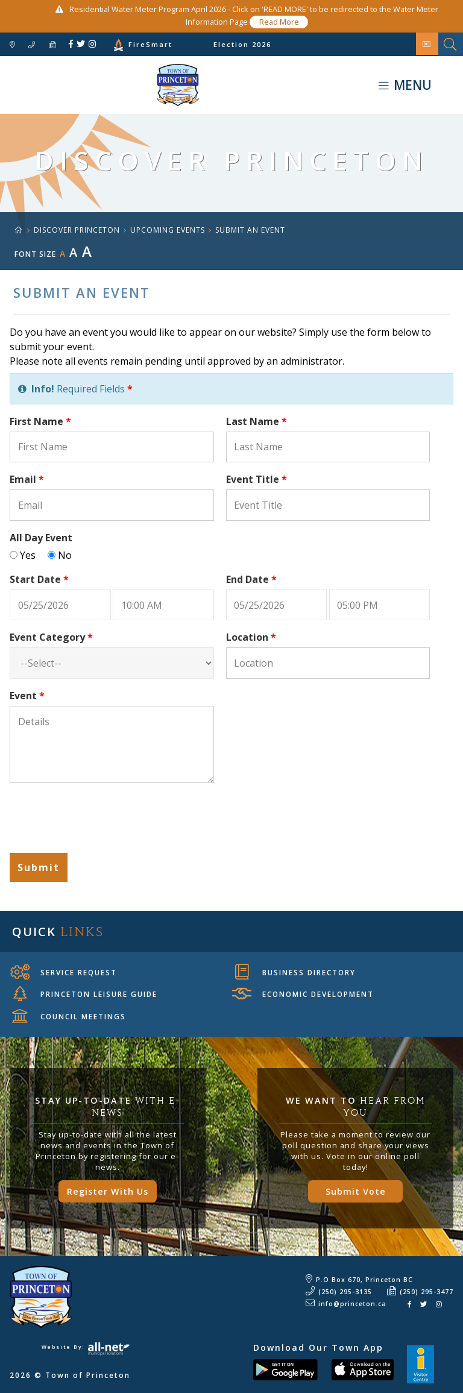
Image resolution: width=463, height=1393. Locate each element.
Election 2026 (242, 44)
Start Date (39, 579)
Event (27, 695)
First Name (40, 421)
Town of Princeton (99, 85)
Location (251, 637)
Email (27, 479)
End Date (251, 579)
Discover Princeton (77, 230)
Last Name (256, 421)
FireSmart (150, 44)
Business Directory (295, 972)
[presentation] (101, 819)
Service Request (63, 972)
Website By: (86, 1347)
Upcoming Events (167, 230)
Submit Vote (356, 1191)
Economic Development (303, 994)
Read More (279, 21)
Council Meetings (69, 1016)
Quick (58, 931)
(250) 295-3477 (426, 1292)
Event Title (256, 479)
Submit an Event (250, 230)
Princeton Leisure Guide (85, 994)
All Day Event (41, 537)
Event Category (51, 637)
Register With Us (107, 1191)
